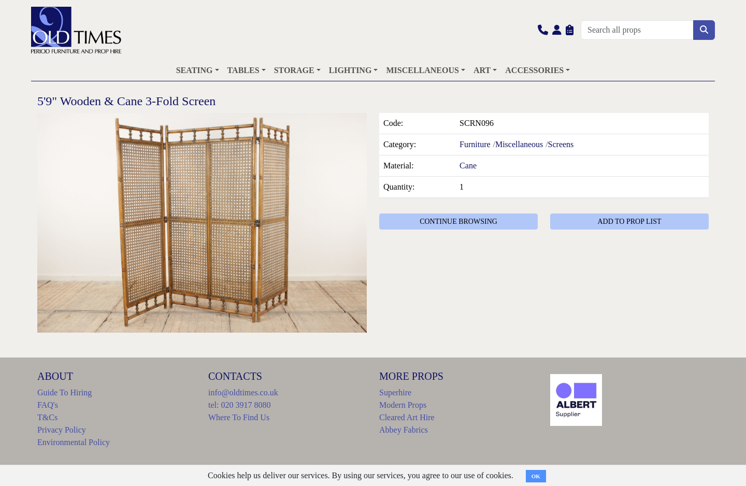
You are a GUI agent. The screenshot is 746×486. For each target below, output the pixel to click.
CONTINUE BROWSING (458, 221)
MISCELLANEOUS (422, 70)
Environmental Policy (73, 442)
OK (536, 476)
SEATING (194, 70)
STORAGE (294, 70)
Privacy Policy (61, 429)
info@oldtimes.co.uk (243, 392)
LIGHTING (350, 70)
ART (482, 70)
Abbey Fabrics (403, 429)
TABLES (243, 70)
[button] (543, 29)
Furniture (475, 144)
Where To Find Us (238, 417)
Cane (468, 165)
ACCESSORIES (534, 70)
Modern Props (402, 405)
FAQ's (47, 405)
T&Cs (47, 417)
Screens (561, 144)
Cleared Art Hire (407, 417)
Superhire (395, 392)
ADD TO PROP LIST (629, 221)
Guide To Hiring (64, 392)
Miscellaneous (519, 144)
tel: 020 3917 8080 (239, 405)
